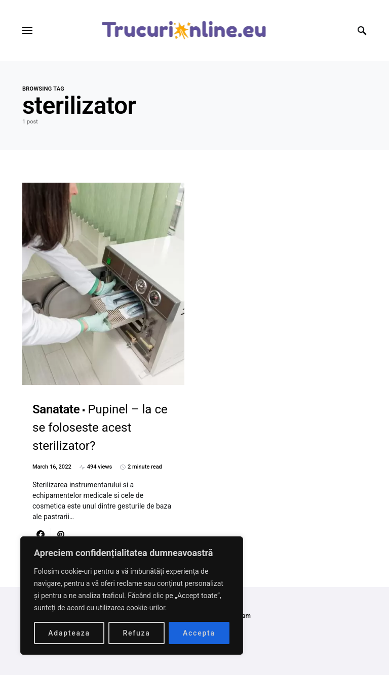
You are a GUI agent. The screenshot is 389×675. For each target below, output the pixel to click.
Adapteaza (69, 633)
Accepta (199, 633)
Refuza (136, 633)
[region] (131, 595)
